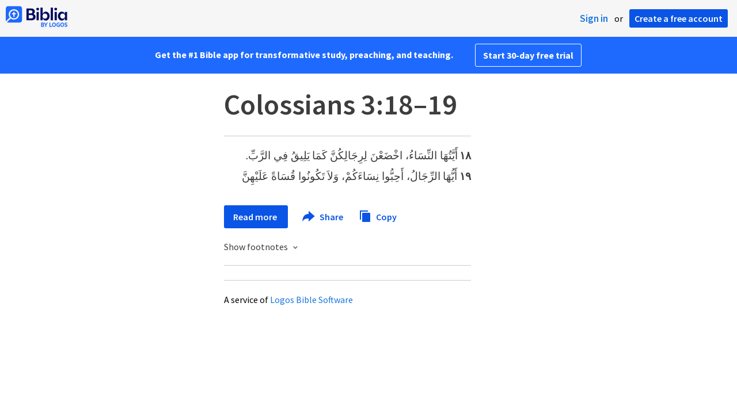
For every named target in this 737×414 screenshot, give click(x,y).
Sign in (594, 18)
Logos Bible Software (311, 299)
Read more (256, 217)
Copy (378, 215)
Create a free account (679, 18)
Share (323, 217)
